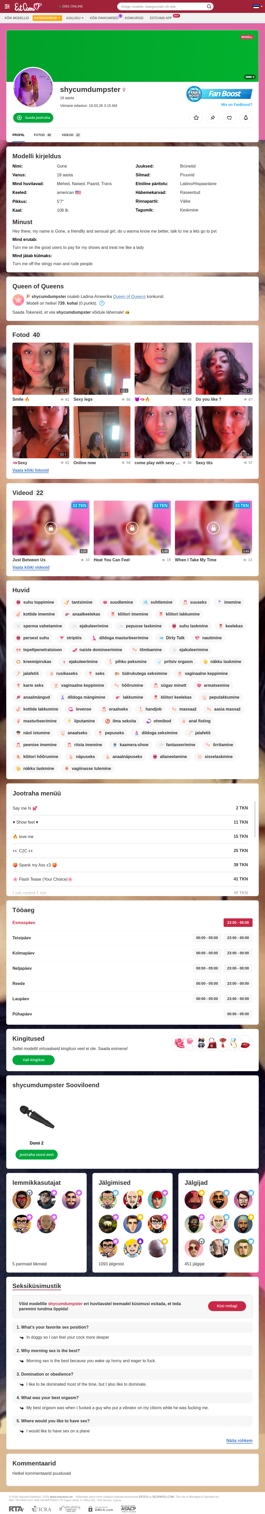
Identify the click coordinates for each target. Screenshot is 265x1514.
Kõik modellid (17, 18)
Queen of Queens (129, 296)
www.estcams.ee (61, 1496)
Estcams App (162, 17)
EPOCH (144, 1496)
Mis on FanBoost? (237, 104)
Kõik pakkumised (105, 17)
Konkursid (134, 18)
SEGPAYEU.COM (163, 1496)
